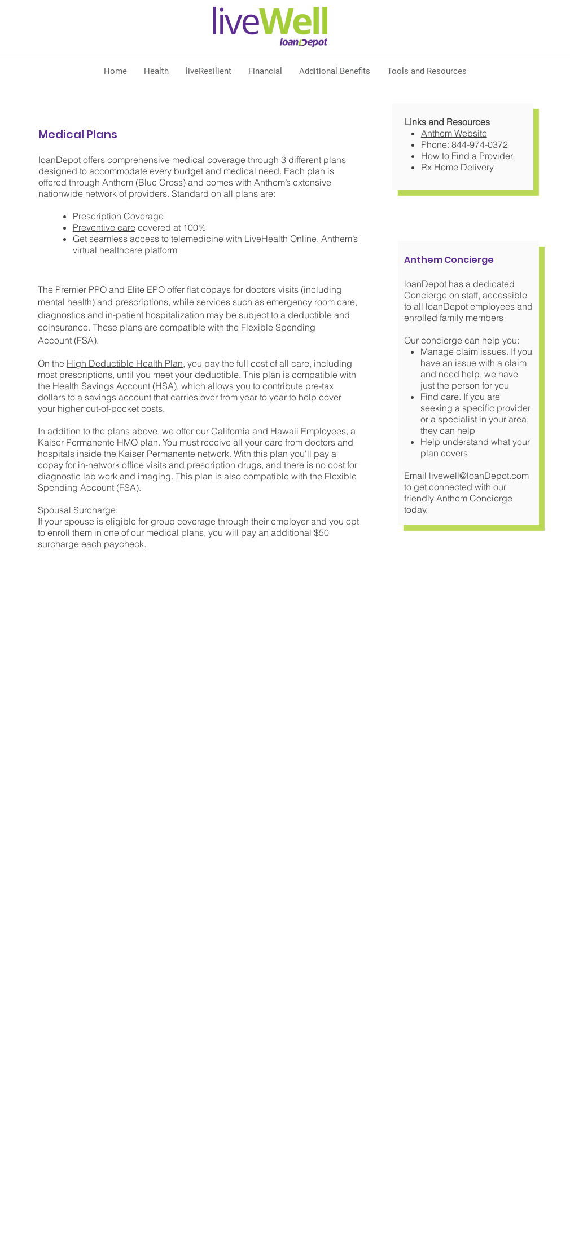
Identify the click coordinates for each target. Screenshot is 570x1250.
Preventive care (104, 227)
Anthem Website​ (454, 133)
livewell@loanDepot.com (479, 475)
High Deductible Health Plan (125, 363)
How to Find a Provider (467, 155)
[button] (156, 71)
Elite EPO (146, 289)
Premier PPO (81, 289)
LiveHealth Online (280, 238)
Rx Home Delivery (457, 167)
